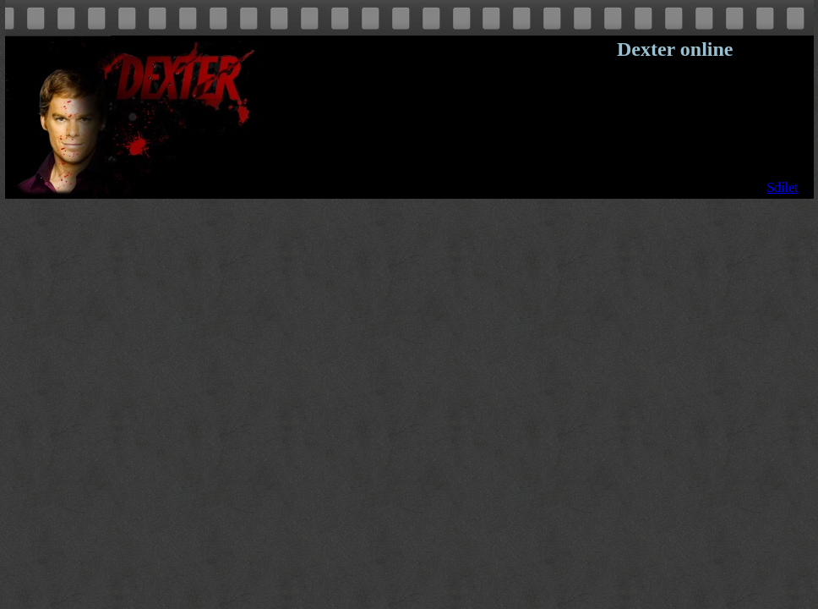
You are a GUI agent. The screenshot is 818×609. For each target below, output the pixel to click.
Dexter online (675, 49)
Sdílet (782, 187)
